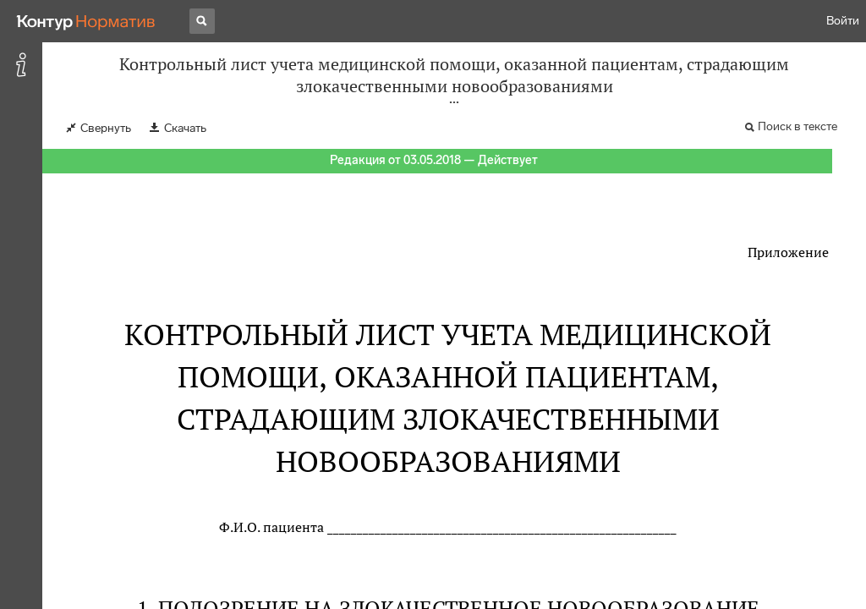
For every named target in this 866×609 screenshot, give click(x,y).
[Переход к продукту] (86, 21)
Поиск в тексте (797, 126)
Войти (842, 21)
